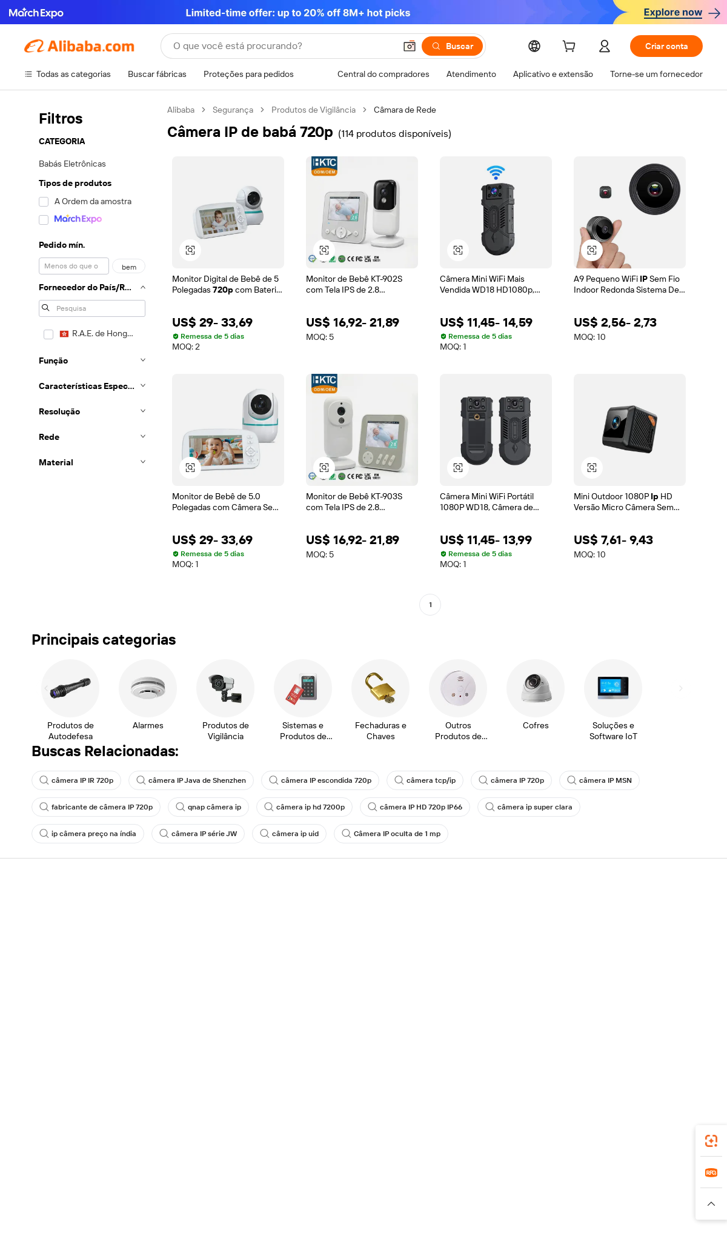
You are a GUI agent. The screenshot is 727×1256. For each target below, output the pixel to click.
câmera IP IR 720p (76, 780)
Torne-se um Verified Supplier (498, 960)
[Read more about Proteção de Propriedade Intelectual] (358, 1204)
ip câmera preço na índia (87, 834)
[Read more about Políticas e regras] (52, 1204)
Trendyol (509, 1180)
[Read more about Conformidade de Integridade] (651, 1204)
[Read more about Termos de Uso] (557, 1204)
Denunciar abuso (56, 1006)
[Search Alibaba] (283, 46)
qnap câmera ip (208, 807)
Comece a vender (476, 914)
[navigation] (92, 358)
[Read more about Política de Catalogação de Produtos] (211, 1204)
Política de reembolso (204, 937)
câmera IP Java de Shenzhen (191, 780)
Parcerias (459, 983)
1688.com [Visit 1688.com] (222, 1180)
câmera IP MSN (599, 780)
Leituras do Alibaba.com (348, 983)
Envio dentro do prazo (204, 960)
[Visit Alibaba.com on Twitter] (623, 1031)
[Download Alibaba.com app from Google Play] (662, 1126)
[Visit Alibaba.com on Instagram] (641, 1031)
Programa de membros (346, 937)
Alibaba (180, 110)
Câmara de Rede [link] (405, 110)
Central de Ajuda (55, 914)
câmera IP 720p (511, 780)
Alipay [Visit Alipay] (345, 1180)
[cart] (571, 48)
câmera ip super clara (529, 807)
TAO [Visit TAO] (474, 1180)
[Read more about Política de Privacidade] (478, 1204)
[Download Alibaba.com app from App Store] (572, 1126)
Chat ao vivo (47, 937)
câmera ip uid (289, 834)
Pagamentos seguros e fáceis (219, 914)
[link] (711, 1141)
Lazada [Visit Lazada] (380, 1180)
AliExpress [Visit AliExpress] (174, 1180)
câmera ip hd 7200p (304, 807)
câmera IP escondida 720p (320, 780)
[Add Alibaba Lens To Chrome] (212, 1126)
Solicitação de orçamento (351, 914)
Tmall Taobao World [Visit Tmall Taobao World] (287, 1180)
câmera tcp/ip (425, 780)
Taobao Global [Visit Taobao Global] (429, 1180)
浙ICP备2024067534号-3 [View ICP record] (656, 1233)
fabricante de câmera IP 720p (96, 807)
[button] (409, 46)
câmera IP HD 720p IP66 (415, 807)
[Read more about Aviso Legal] (114, 1204)
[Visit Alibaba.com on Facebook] (587, 1031)
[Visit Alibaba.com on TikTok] (677, 1031)
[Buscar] (452, 46)
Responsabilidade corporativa (637, 937)
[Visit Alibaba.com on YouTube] (659, 1031)
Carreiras (599, 983)
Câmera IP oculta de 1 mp (391, 834)
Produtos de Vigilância (313, 110)
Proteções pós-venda (204, 983)
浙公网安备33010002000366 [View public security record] (535, 1233)
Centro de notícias (616, 960)
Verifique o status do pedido (77, 960)
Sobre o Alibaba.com (620, 914)
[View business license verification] (468, 1233)
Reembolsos (47, 983)
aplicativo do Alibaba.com (472, 1126)
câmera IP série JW (198, 834)
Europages (556, 1180)
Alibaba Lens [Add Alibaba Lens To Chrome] (90, 1126)
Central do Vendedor (481, 937)
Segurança (233, 110)
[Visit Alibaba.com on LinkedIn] (605, 1031)
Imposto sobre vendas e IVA (356, 960)
